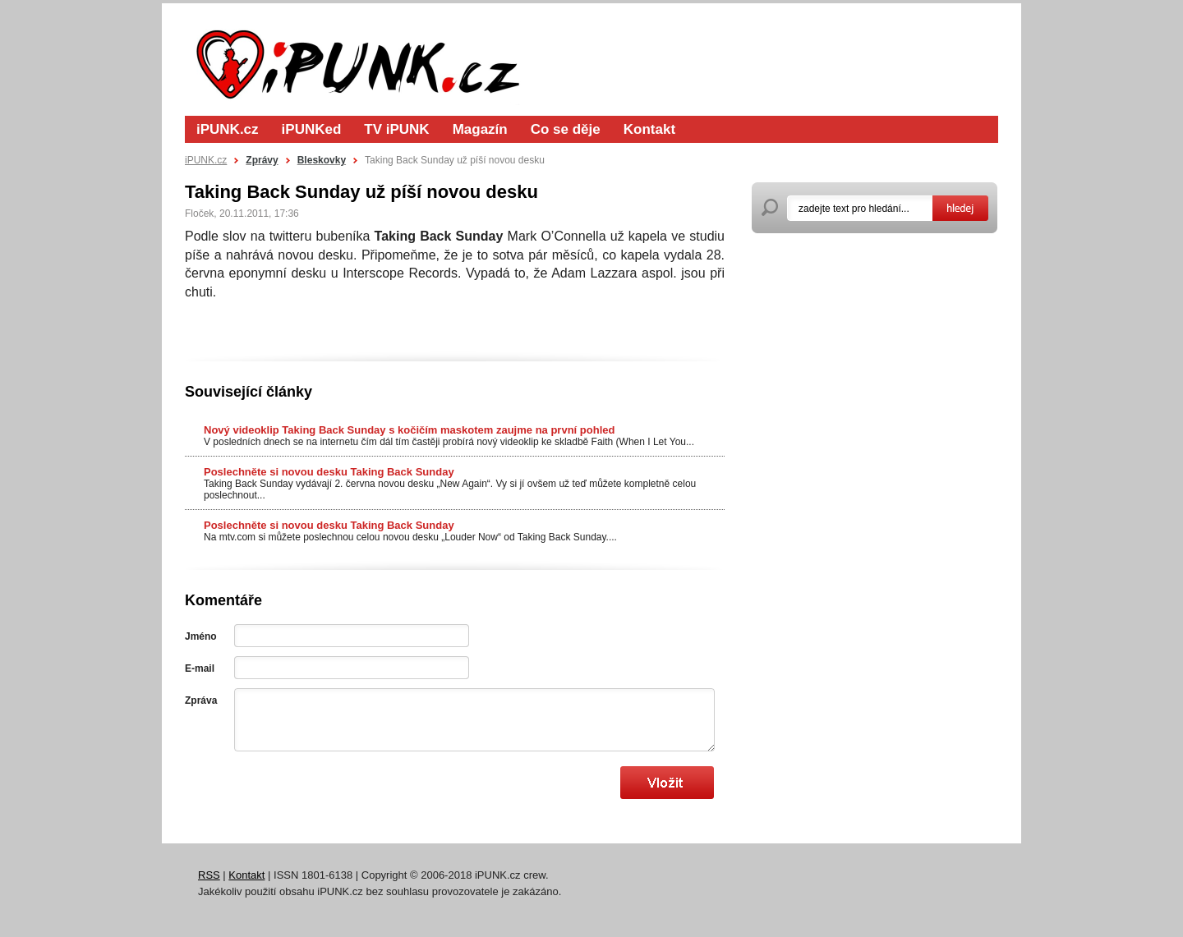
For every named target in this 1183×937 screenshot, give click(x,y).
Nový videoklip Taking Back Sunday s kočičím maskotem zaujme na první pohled (409, 430)
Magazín (480, 129)
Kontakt (649, 129)
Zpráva (201, 700)
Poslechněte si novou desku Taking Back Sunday (329, 472)
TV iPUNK (396, 129)
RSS (209, 875)
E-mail (199, 668)
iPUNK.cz (227, 129)
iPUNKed (312, 129)
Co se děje (566, 129)
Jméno (201, 636)
